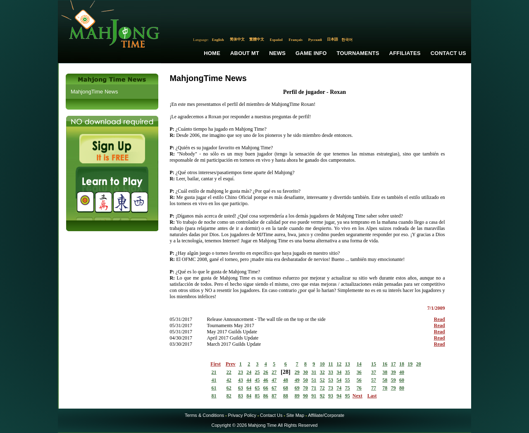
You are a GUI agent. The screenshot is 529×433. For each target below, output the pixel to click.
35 (347, 372)
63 (240, 388)
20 (418, 364)
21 (214, 372)
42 (228, 380)
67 (274, 388)
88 (285, 396)
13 (347, 364)
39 (393, 372)
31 (313, 372)
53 (330, 380)
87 (274, 396)
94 (338, 396)
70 (305, 388)
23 (240, 372)
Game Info (310, 53)
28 (285, 372)
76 (359, 388)
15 (373, 364)
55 (347, 380)
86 (265, 396)
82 (228, 396)
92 (322, 396)
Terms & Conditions (204, 415)
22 (228, 372)
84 (248, 396)
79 (393, 388)
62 (228, 388)
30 (305, 372)
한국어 (347, 40)
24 (248, 372)
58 (384, 380)
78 (384, 388)
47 (274, 380)
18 (401, 364)
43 (240, 380)
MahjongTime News (94, 92)
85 (257, 396)
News (277, 53)
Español (276, 40)
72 (322, 388)
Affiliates (405, 53)
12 (338, 364)
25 (257, 372)
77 (373, 388)
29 (297, 372)
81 (214, 396)
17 (393, 364)
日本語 (332, 39)
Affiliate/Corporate (326, 415)
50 (305, 380)
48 (285, 380)
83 (240, 396)
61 (214, 388)
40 (401, 372)
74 (338, 388)
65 (257, 388)
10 (322, 364)
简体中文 (237, 39)
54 (338, 380)
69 (297, 388)
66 (265, 388)
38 (384, 372)
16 (384, 364)
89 (297, 396)
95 (347, 396)
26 (265, 372)
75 (347, 388)
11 (330, 364)
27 (274, 372)
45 (257, 380)
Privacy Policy (242, 415)
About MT (244, 53)
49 (297, 380)
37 (373, 372)
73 (330, 388)
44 (248, 380)
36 (359, 372)
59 (393, 380)
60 (401, 380)
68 (285, 388)
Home (212, 53)
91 (313, 396)
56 (359, 380)
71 (313, 388)
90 (305, 396)
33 (330, 372)
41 (214, 380)
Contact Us (448, 53)
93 (330, 396)
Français (296, 40)
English (218, 40)
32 (322, 372)
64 (248, 388)
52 (322, 380)
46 (265, 380)
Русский (315, 40)
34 (338, 372)
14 (359, 364)
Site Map (295, 415)
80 (401, 388)
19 (409, 364)
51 (313, 380)
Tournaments (358, 53)
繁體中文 (256, 39)
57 (373, 380)
